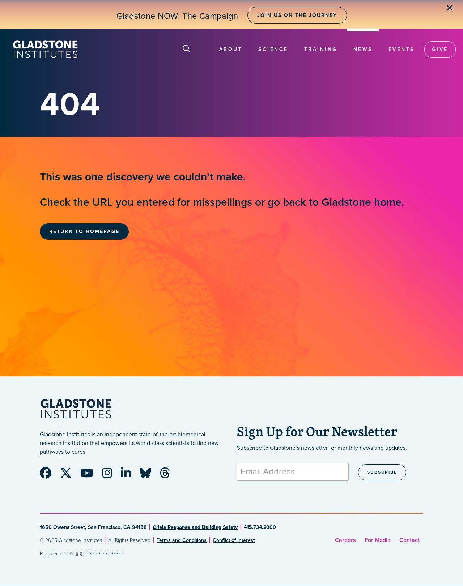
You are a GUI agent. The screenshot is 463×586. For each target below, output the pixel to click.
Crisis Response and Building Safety (195, 527)
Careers (345, 540)
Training (320, 49)
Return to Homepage (84, 231)
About (231, 49)
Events (401, 49)
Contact (409, 540)
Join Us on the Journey (297, 15)
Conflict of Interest (234, 540)
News (363, 49)
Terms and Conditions (182, 540)
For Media (378, 540)
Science (273, 49)
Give (440, 49)
